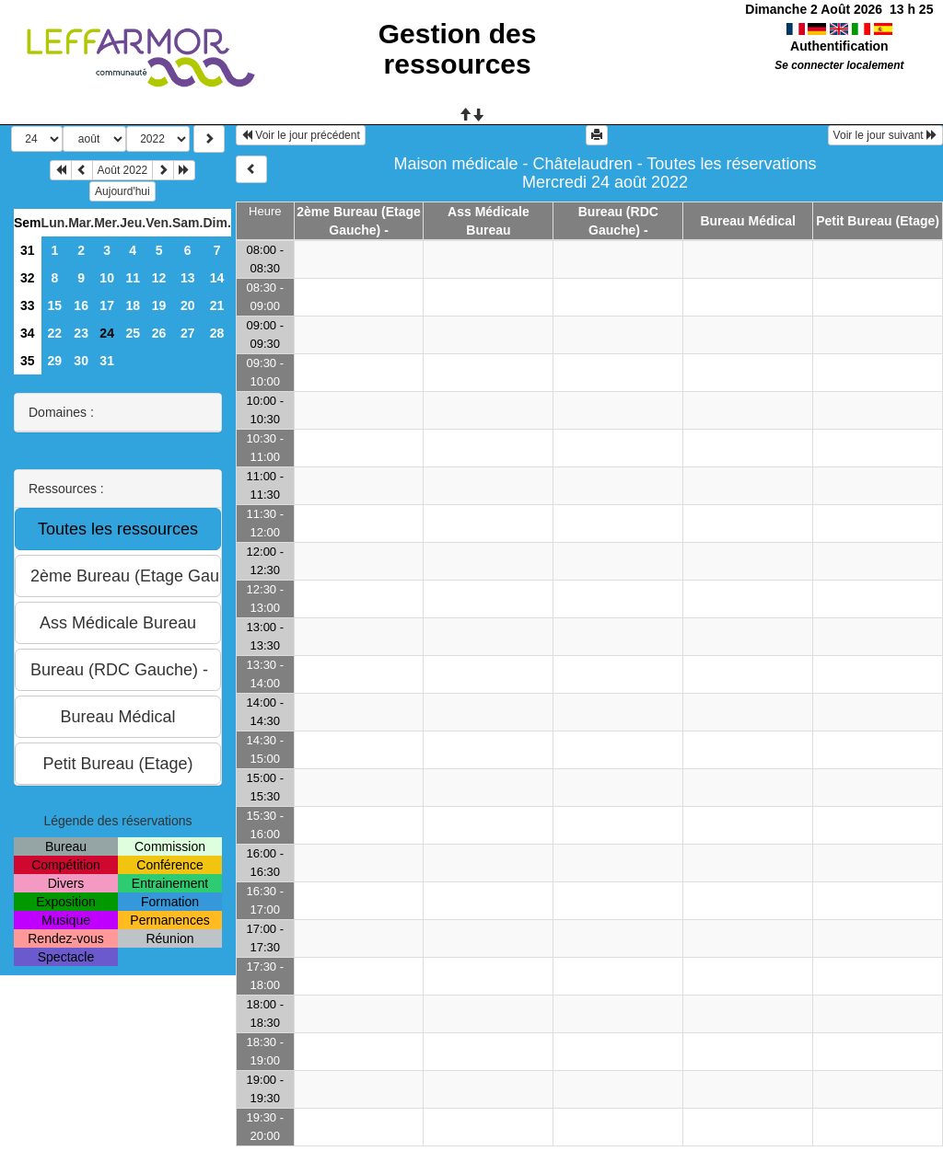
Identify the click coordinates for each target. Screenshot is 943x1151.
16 (81, 305)
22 (55, 333)
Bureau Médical (747, 220)
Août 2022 (123, 170)
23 (81, 333)
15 (55, 305)
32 (27, 277)
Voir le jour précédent (300, 135)
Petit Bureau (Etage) (877, 220)
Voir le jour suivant (885, 135)
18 (132, 305)
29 (55, 360)
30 (81, 360)
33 (27, 305)
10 (106, 277)
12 (159, 277)
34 (27, 333)
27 (187, 333)
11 (132, 277)
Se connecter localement (838, 65)
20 (187, 305)
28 (217, 333)
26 (159, 333)
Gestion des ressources (457, 48)
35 (27, 360)
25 (132, 333)
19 (159, 305)
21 (217, 305)
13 (187, 277)
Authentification (839, 46)
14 (217, 277)
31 (27, 250)
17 (106, 305)
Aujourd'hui (122, 191)
